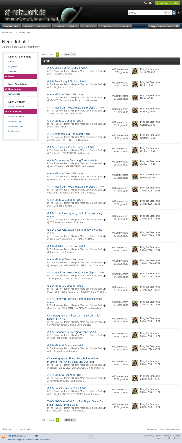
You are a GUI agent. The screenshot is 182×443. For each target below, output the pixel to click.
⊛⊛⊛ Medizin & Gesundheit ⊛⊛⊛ (67, 68)
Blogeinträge (14, 89)
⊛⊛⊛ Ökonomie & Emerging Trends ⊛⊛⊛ (72, 160)
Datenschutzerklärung (170, 429)
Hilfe (36, 436)
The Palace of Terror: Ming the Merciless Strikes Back (75, 71)
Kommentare (14, 94)
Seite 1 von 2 (48, 54)
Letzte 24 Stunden (16, 106)
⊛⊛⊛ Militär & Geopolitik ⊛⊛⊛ (65, 94)
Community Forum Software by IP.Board (162, 436)
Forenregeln (152, 429)
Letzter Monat (14, 121)
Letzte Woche (15, 111)
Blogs (73, 26)
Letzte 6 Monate (15, 126)
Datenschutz (107, 26)
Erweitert (178, 12)
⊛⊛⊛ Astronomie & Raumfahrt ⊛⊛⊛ (68, 133)
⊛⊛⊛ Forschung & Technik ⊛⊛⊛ (66, 81)
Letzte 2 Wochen (16, 116)
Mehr (124, 26)
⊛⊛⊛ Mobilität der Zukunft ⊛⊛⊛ (66, 246)
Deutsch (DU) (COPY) (18, 436)
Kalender (59, 26)
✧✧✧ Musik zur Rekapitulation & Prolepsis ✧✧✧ (75, 107)
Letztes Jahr (14, 131)
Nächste (70, 54)
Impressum (88, 26)
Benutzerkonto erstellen (167, 3)
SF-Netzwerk (12, 26)
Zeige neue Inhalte (161, 26)
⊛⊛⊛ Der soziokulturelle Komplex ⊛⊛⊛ (70, 147)
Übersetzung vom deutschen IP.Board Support (29, 440)
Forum (28, 26)
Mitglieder (43, 26)
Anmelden (148, 3)
